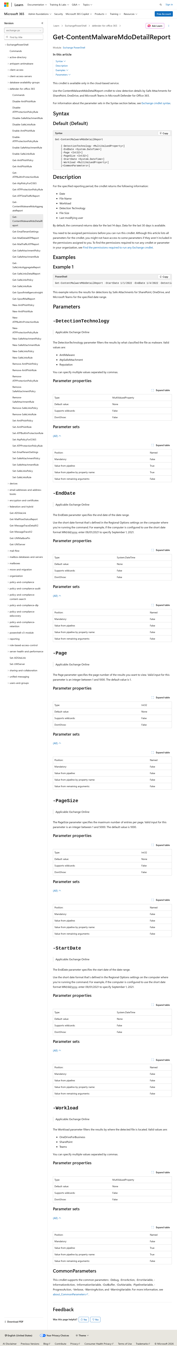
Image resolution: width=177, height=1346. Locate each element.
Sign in (169, 4)
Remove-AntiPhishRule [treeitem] (24, 370)
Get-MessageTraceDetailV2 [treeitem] (24, 525)
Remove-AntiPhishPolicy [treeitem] (25, 363)
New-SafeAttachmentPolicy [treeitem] (26, 338)
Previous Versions (30, 1343)
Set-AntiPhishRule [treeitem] (21, 426)
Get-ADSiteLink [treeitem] (18, 513)
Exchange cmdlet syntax (156, 103)
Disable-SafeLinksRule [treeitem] (23, 124)
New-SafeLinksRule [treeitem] (22, 357)
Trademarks (142, 1343)
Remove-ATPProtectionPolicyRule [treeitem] (25, 378)
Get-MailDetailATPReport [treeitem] (25, 238)
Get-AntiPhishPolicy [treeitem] (22, 160)
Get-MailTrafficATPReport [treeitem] (25, 244)
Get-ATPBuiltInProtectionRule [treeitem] (25, 175)
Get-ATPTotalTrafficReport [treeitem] (26, 195)
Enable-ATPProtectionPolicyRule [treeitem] (25, 139)
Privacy (74, 1343)
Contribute (60, 1343)
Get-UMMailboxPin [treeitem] (20, 538)
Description (62, 65)
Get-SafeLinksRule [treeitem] (22, 286)
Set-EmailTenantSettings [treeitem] (25, 452)
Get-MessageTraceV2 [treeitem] (21, 531)
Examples (62, 70)
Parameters (63, 74)
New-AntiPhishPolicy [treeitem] (23, 305)
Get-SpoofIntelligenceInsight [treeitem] (27, 292)
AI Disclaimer (10, 1343)
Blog (45, 1343)
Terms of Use (125, 1343)
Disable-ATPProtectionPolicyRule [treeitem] (25, 109)
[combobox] (23, 30)
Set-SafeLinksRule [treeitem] (21, 477)
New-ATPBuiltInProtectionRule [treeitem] (25, 319)
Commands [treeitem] (16, 51)
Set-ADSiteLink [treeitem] (18, 657)
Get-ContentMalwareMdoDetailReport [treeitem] (27, 221)
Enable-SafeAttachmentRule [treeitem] (27, 147)
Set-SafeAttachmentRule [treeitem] (25, 464)
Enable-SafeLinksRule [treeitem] (23, 153)
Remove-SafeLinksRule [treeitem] (24, 414)
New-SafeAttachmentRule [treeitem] (26, 345)
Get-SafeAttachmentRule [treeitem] (25, 256)
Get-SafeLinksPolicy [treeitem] (22, 279)
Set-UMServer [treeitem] (17, 664)
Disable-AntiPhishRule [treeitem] (24, 101)
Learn (56, 25)
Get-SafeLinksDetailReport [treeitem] (26, 273)
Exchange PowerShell (74, 47)
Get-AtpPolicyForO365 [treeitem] (24, 183)
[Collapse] (42, 23)
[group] (112, 283)
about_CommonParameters (69, 1294)
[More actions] (169, 26)
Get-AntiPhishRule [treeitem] (22, 166)
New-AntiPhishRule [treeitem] (22, 311)
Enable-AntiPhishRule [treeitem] (23, 130)
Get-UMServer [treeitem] (17, 544)
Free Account (164, 14)
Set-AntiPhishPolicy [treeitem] (22, 420)
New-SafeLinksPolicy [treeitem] (23, 351)
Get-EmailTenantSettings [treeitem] (25, 231)
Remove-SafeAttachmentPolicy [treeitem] (24, 389)
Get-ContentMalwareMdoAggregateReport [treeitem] (27, 206)
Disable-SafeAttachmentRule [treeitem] (27, 118)
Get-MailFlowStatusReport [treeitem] (24, 519)
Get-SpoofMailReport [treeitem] (23, 298)
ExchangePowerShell (75, 25)
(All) (57, 436)
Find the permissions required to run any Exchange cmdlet (118, 247)
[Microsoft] (6, 4)
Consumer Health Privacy (98, 1343)
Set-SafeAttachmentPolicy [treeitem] (26, 458)
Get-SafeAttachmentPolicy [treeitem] (26, 250)
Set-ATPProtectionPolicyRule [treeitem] (27, 445)
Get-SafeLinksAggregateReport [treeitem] (26, 265)
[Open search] (160, 5)
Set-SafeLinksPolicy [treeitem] (22, 470)
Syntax (61, 61)
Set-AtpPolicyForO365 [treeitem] (24, 439)
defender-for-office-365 (104, 25)
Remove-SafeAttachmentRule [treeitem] (23, 399)
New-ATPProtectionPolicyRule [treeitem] (25, 330)
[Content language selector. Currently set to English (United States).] (18, 1335)
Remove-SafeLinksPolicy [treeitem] (25, 408)
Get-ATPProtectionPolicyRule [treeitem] (27, 189)
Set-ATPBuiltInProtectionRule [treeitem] (27, 433)
